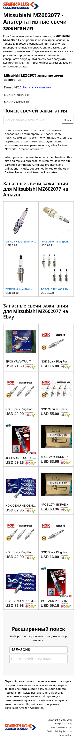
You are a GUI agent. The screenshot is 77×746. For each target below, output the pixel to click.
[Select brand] (38, 649)
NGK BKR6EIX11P (16, 102)
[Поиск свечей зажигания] (33, 120)
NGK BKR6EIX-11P (17, 95)
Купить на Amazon (37, 87)
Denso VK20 (12, 87)
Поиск (67, 120)
